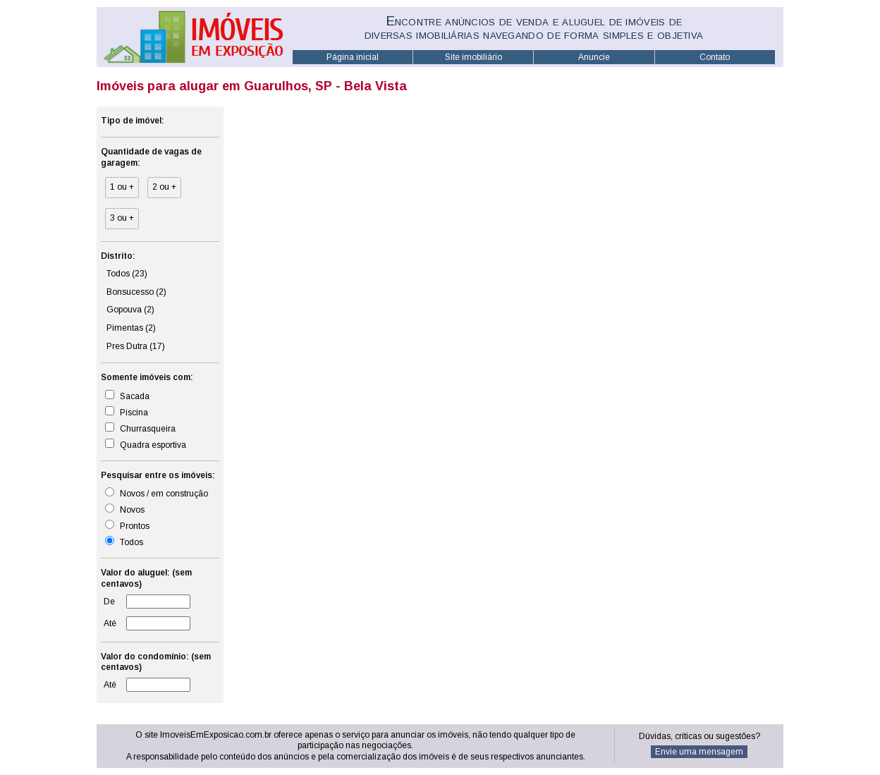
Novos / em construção (156, 493)
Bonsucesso (136, 292)
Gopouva (130, 310)
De (109, 601)
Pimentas (131, 328)
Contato (714, 57)
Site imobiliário (473, 57)
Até (110, 623)
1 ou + (122, 187)
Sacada (127, 395)
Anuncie (594, 57)
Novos (125, 509)
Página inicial (352, 57)
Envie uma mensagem (699, 752)
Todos (126, 274)
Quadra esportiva (145, 444)
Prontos (127, 525)
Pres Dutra (135, 346)
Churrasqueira (140, 428)
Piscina (126, 411)
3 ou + (122, 218)
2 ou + (164, 187)
